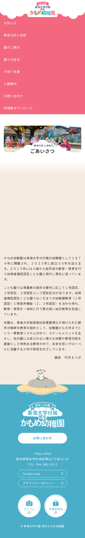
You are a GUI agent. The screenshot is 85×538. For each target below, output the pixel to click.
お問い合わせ (13, 96)
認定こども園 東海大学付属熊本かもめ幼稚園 (42, 8)
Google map (31, 473)
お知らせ (10, 23)
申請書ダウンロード (18, 108)
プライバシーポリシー (38, 483)
